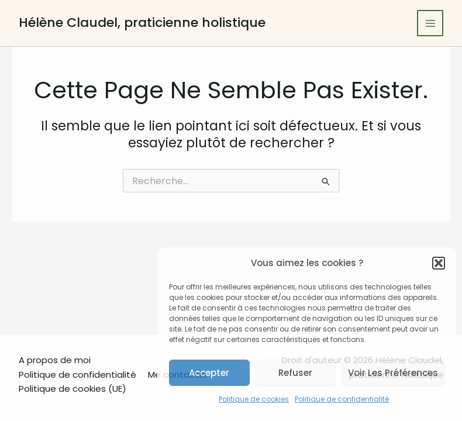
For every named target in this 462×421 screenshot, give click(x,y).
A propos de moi (55, 360)
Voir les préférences (393, 373)
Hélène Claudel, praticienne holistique (142, 22)
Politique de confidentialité (342, 399)
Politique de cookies (254, 399)
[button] (438, 263)
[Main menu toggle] (430, 23)
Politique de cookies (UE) (72, 388)
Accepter (209, 373)
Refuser (295, 373)
